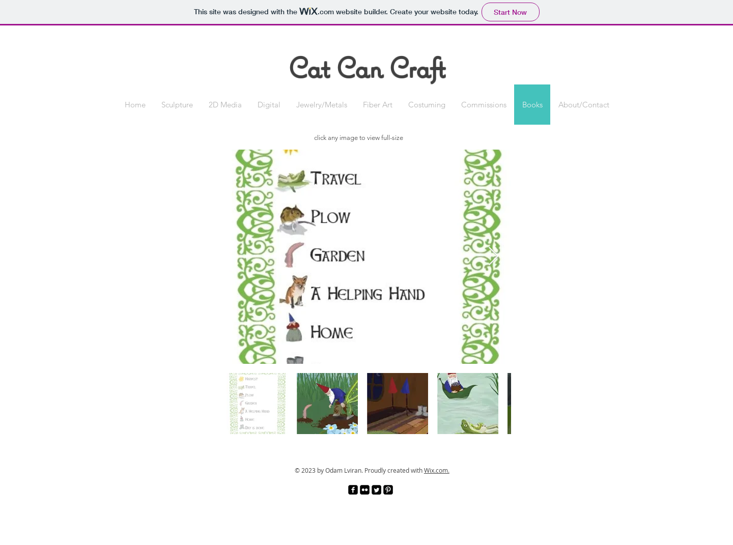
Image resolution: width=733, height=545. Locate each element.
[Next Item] (493, 257)
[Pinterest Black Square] (388, 490)
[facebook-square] (353, 490)
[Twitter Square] (376, 490)
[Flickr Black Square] (365, 490)
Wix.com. (436, 470)
